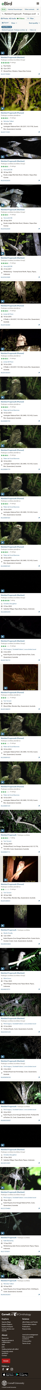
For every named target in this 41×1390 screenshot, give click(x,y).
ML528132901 (5, 1163)
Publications (26, 1326)
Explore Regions (7, 1324)
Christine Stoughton (10, 603)
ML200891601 (5, 566)
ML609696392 (6, 1077)
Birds (3, 9)
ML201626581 (5, 229)
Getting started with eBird (10, 1349)
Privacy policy (26, 1341)
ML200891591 (5, 806)
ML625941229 (5, 1032)
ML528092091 (5, 612)
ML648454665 (6, 944)
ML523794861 (5, 1208)
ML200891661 (5, 518)
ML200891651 (5, 757)
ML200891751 (5, 469)
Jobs (3, 1347)
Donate (5, 1361)
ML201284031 (5, 709)
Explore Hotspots (7, 1326)
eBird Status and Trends (30, 1322)
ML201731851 (5, 132)
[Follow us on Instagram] (11, 1369)
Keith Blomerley (8, 1240)
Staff (3, 1344)
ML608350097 (6, 1120)
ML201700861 (5, 74)
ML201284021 (5, 901)
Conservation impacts (29, 1324)
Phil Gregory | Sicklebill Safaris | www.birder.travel (19, 649)
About (4, 1335)
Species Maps (6, 1322)
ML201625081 (5, 277)
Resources (5, 1338)
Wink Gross (7, 978)
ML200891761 (5, 421)
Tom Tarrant (7, 701)
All (38, 9)
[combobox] (20, 14)
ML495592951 (5, 1294)
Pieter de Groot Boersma (11, 410)
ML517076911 (5, 1251)
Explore (5, 1319)
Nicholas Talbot (8, 121)
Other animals (29, 9)
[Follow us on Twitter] (7, 1369)
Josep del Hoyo (8, 314)
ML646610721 (5, 989)
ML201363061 (5, 325)
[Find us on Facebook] (3, 1369)
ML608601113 (5, 852)
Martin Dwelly (8, 933)
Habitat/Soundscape (15, 9)
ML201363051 (5, 373)
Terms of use (26, 1343)
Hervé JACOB (7, 169)
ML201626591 (5, 180)
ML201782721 (5, 660)
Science (25, 1319)
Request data (26, 1329)
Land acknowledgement (30, 1334)
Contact (4, 1355)
